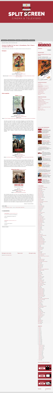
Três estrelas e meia (40, 312)
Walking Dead (40, 320)
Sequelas (39, 297)
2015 (39, 338)
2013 (39, 340)
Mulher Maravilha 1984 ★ (41, 93)
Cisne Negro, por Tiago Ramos (42, 169)
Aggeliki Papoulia (18, 118)
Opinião (39, 275)
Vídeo (39, 319)
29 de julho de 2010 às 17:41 (12, 220)
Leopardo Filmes (40, 260)
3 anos (43, 151)
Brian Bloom (23, 155)
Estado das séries (44, 179)
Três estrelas (39, 311)
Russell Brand (19, 192)
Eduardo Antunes (40, 225)
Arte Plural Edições (40, 191)
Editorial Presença (40, 222)
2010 (39, 344)
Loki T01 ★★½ (40, 98)
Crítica (39, 210)
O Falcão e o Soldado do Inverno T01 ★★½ (44, 99)
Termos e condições (25, 40)
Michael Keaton (29, 75)
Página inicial (4, 40)
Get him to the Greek (23, 169)
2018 (39, 334)
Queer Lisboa (40, 285)
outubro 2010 (40, 347)
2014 (39, 339)
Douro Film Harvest (40, 216)
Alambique (39, 188)
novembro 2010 (41, 346)
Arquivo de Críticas (11, 40)
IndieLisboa (39, 251)
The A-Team (23, 134)
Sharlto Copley (27, 157)
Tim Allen (13, 75)
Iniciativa (39, 252)
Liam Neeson (8, 157)
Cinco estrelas (40, 202)
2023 (39, 328)
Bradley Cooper (13, 157)
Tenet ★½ (39, 94)
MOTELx (39, 263)
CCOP (39, 198)
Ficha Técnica (32, 40)
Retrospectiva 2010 (40, 289)
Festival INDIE (40, 237)
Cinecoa (39, 203)
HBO (38, 250)
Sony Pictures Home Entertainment (42, 298)
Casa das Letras (40, 200)
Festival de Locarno (40, 240)
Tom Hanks (10, 75)
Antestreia (39, 190)
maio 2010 (40, 353)
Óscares (39, 323)
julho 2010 (40, 351)
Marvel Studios (40, 264)
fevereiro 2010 (41, 357)
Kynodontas (20, 95)
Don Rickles (25, 75)
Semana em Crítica (40, 296)
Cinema (17, 207)
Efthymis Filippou (23, 116)
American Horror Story (41, 189)
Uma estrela (39, 313)
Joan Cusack (17, 75)
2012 (39, 341)
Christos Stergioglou (8, 118)
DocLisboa (39, 215)
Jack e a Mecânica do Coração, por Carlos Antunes (46, 173)
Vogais (39, 318)
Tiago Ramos (22, 207)
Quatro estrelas (40, 283)
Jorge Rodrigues (6, 213)
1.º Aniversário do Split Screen (42, 146)
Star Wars (39, 300)
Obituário (39, 273)
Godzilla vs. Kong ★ (40, 92)
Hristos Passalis (27, 118)
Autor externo (40, 192)
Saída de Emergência (41, 295)
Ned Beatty (21, 75)
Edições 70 (39, 223)
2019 (39, 333)
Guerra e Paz (40, 249)
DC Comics (39, 213)
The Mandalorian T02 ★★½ (42, 101)
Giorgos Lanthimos (20, 115)
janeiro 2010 (40, 358)
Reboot (39, 286)
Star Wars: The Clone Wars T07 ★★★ (43, 102)
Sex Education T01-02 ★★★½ (42, 103)
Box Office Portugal (40, 197)
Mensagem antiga (32, 253)
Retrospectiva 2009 (40, 288)
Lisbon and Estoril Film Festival (42, 261)
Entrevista (39, 226)
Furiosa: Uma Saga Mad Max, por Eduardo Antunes (46, 135)
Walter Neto (39, 321)
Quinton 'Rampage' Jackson (20, 157)
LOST (39, 258)
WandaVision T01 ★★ (41, 100)
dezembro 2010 (41, 345)
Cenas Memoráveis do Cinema (42, 201)
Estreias (19, 207)
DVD (38, 214)
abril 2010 (40, 354)
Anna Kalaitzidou (32, 118)
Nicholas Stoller (20, 189)
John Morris (20, 76)
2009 (39, 359)
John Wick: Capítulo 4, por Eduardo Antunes (45, 163)
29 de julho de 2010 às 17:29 (13, 213)
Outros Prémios (40, 276)
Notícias (39, 272)
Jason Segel (23, 190)
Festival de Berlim (40, 238)
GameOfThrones (40, 247)
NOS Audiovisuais (40, 270)
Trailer (39, 309)
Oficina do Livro (40, 274)
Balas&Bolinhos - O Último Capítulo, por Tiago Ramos (45, 141)
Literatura (39, 262)
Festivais (39, 236)
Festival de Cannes (40, 239)
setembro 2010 (41, 348)
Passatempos (18, 40)
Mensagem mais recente (6, 253)
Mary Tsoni (22, 118)
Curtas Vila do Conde (41, 212)
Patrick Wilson (31, 157)
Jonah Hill (15, 192)
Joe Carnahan (21, 154)
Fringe (39, 246)
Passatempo (39, 277)
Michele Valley (13, 118)
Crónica (39, 211)
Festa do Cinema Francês (41, 235)
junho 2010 (40, 352)
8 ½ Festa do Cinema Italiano (42, 187)
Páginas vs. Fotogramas (41, 282)
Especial (39, 227)
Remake (39, 287)
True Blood (39, 310)
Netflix (39, 271)
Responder (5, 217)
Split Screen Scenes (40, 299)
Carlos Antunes (40, 199)
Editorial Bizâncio (40, 221)
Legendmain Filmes (40, 259)
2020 (39, 332)
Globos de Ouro (40, 248)
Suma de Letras (40, 301)
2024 (39, 327)
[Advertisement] (19, 30)
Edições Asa (39, 224)
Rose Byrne (24, 192)
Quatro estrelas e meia (41, 284)
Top (38, 308)
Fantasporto (39, 234)
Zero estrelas (39, 322)
